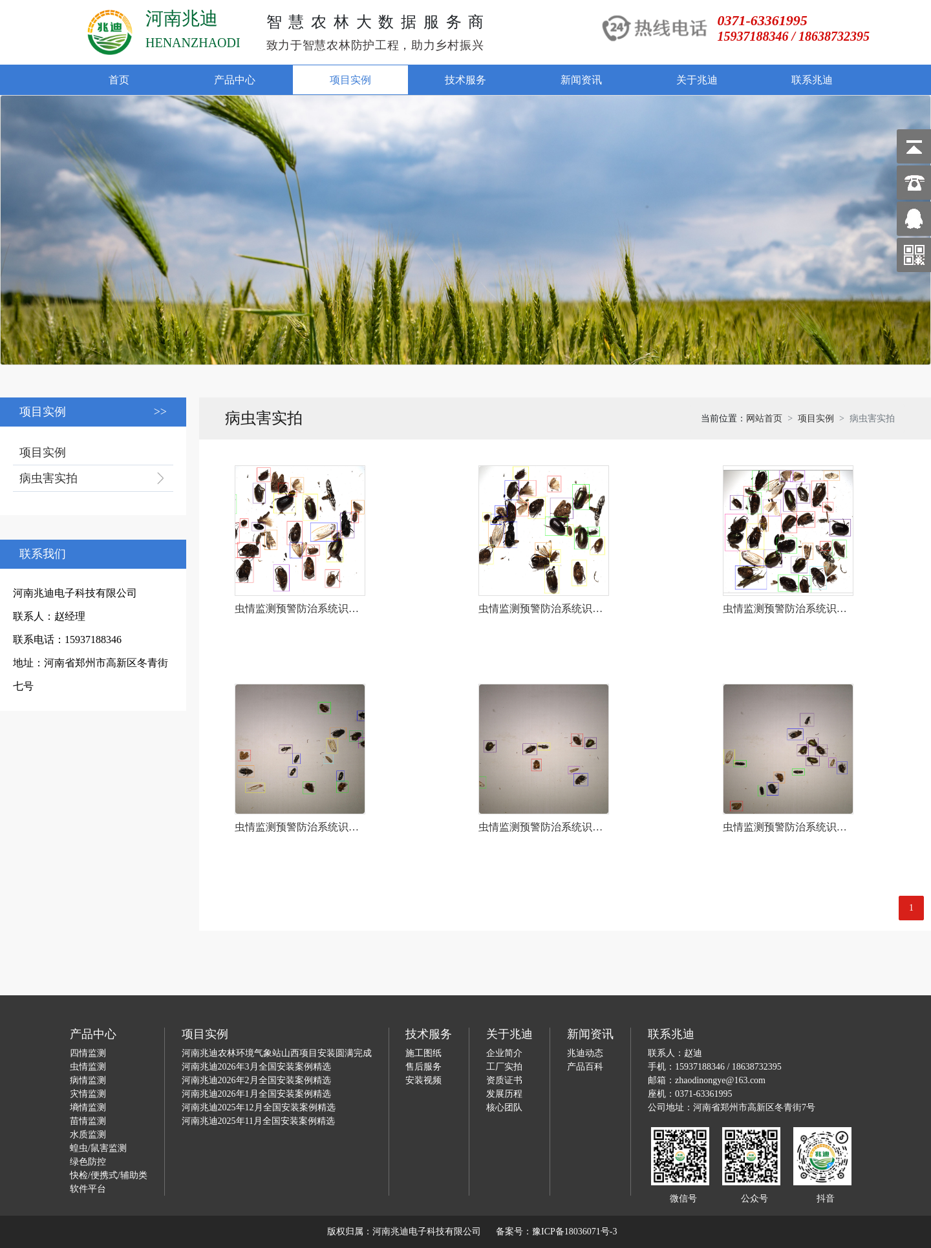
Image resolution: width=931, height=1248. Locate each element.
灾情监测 (88, 1094)
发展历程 (504, 1094)
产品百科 (585, 1067)
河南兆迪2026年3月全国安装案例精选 (256, 1067)
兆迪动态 (585, 1053)
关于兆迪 (697, 79)
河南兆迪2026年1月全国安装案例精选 (256, 1094)
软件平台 (88, 1189)
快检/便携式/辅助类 (108, 1175)
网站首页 (764, 418)
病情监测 (88, 1080)
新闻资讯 (581, 79)
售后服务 (423, 1067)
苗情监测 (88, 1121)
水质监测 (88, 1134)
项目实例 (350, 79)
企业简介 (504, 1053)
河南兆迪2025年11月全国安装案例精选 (258, 1121)
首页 (119, 79)
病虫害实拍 (48, 478)
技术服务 (465, 79)
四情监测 (88, 1053)
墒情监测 (88, 1107)
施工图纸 (423, 1053)
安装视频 (423, 1080)
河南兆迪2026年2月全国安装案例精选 (256, 1080)
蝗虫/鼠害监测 (98, 1148)
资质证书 (504, 1080)
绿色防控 (88, 1162)
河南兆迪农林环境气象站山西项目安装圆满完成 (277, 1053)
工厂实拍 (504, 1067)
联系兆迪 (812, 79)
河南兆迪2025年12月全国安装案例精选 (259, 1107)
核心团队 (504, 1107)
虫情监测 (88, 1067)
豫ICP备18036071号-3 (574, 1231)
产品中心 (234, 79)
